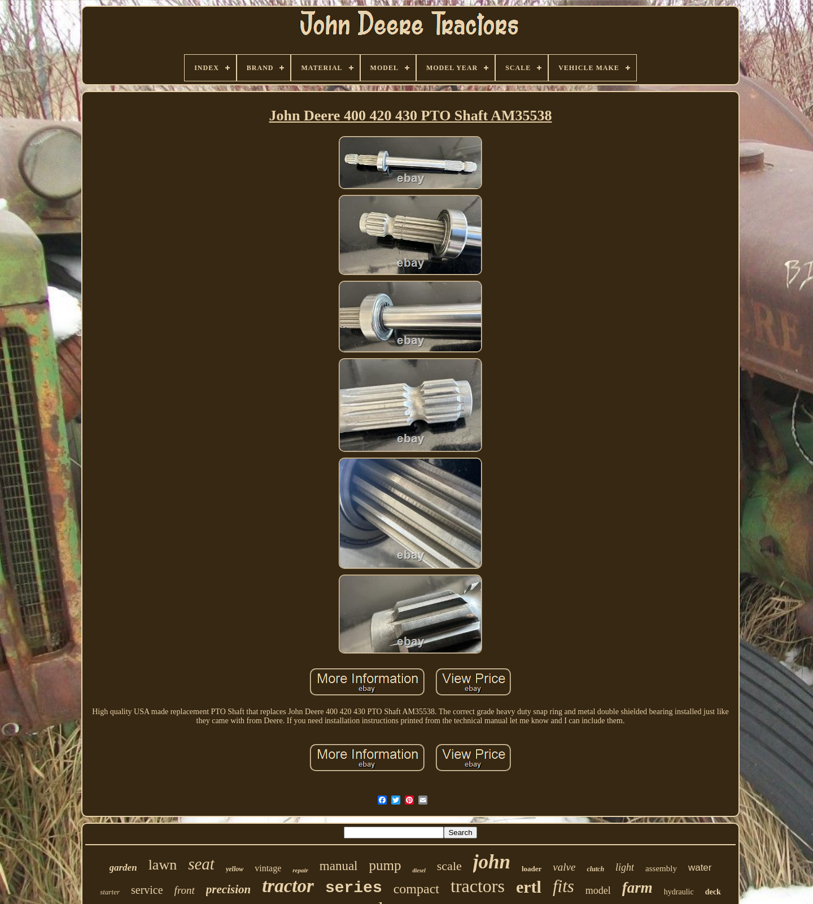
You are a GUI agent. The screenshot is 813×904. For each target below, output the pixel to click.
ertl (528, 886)
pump (385, 865)
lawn (162, 865)
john (491, 862)
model (598, 890)
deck (713, 892)
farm (637, 887)
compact (416, 888)
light (624, 867)
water (700, 867)
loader (531, 868)
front (184, 890)
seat (201, 864)
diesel (418, 870)
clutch (595, 869)
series (353, 888)
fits (563, 886)
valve (564, 867)
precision (228, 889)
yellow (234, 869)
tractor (288, 886)
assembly (661, 868)
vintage (268, 868)
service (147, 890)
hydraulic (679, 892)
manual (339, 866)
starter (110, 892)
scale (449, 866)
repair (300, 870)
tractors (478, 886)
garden (123, 867)
